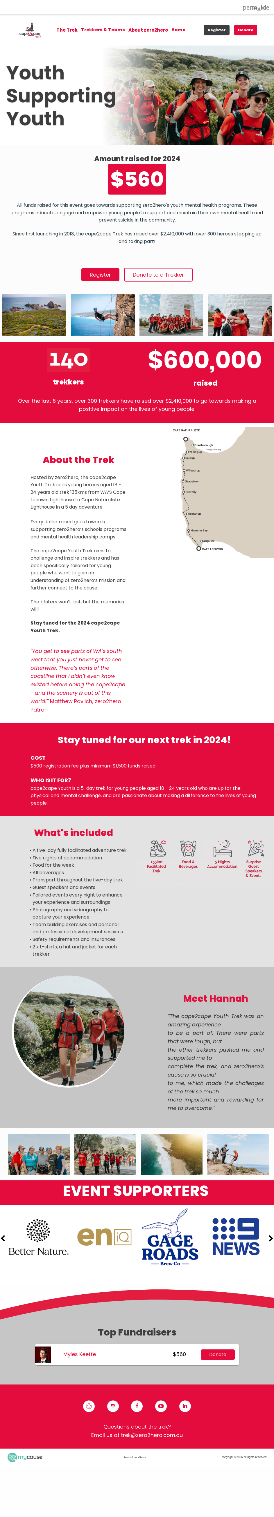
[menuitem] (103, 30)
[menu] (121, 30)
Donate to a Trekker (158, 274)
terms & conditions (135, 1457)
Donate (245, 30)
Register (217, 30)
